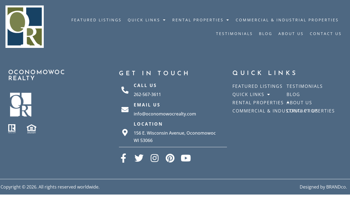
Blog (265, 33)
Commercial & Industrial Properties (287, 19)
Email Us (147, 105)
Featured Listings (96, 19)
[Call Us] (125, 90)
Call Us (145, 85)
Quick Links (147, 20)
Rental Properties (201, 20)
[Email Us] (125, 109)
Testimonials (234, 33)
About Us (291, 33)
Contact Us (326, 33)
